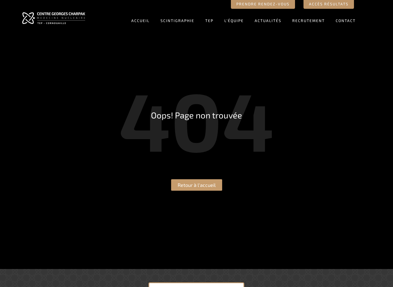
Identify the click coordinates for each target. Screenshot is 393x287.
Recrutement (308, 19)
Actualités (268, 19)
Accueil (140, 19)
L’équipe (234, 19)
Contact (346, 19)
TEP (209, 19)
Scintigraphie (177, 19)
